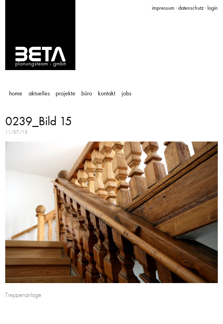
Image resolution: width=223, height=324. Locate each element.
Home (15, 93)
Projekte (65, 93)
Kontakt (106, 93)
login (212, 7)
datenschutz (191, 7)
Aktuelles (39, 93)
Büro (86, 93)
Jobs (126, 93)
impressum (163, 7)
